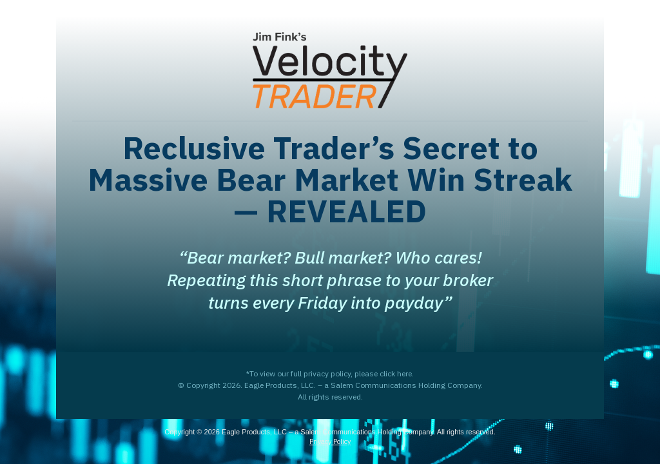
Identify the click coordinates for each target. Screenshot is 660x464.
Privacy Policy (330, 441)
